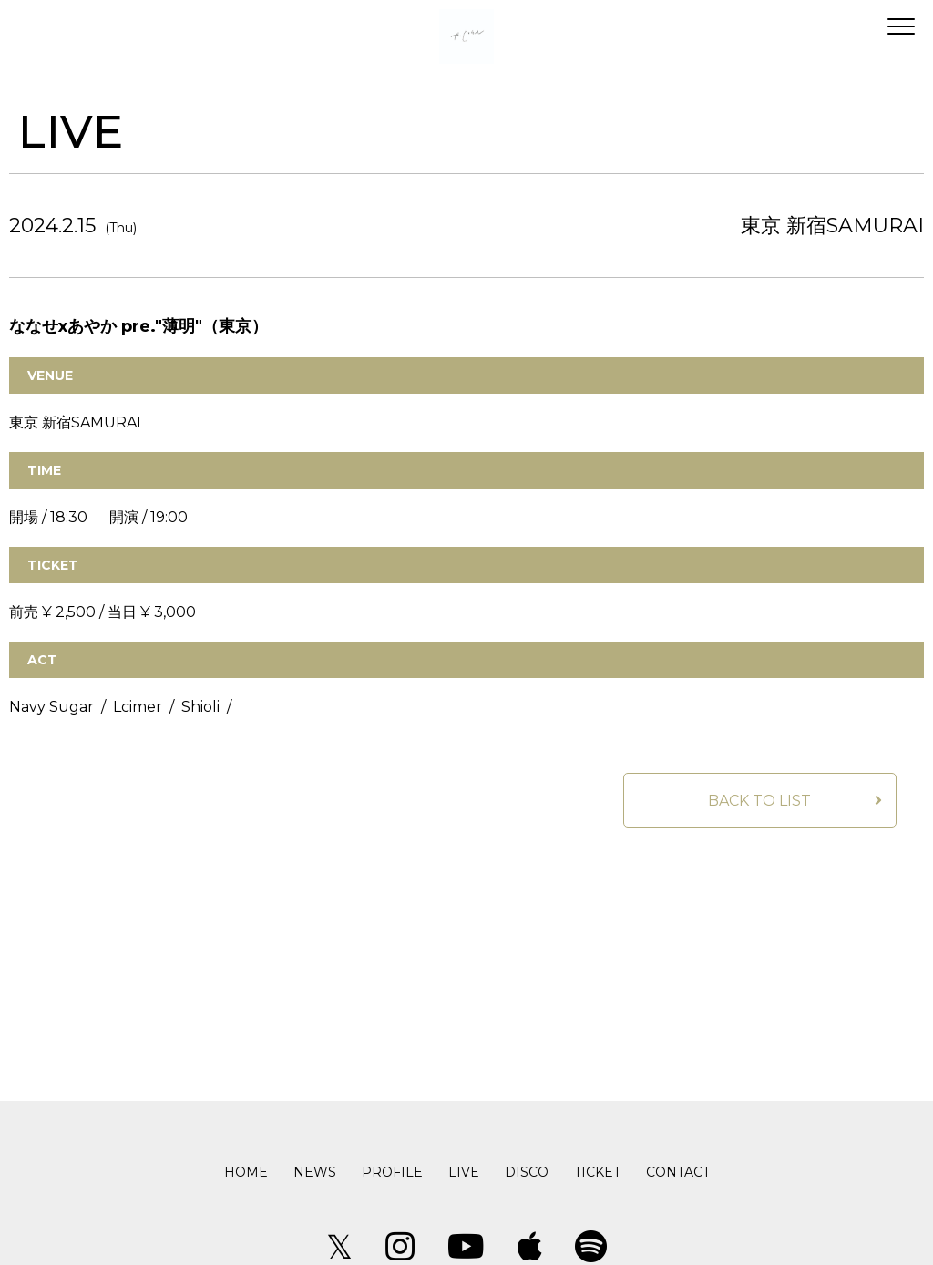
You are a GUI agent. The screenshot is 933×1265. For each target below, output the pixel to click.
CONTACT (678, 1172)
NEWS (314, 1172)
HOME (246, 1172)
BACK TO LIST (759, 800)
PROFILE (392, 1172)
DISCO (527, 1172)
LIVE (463, 1172)
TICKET (597, 1172)
